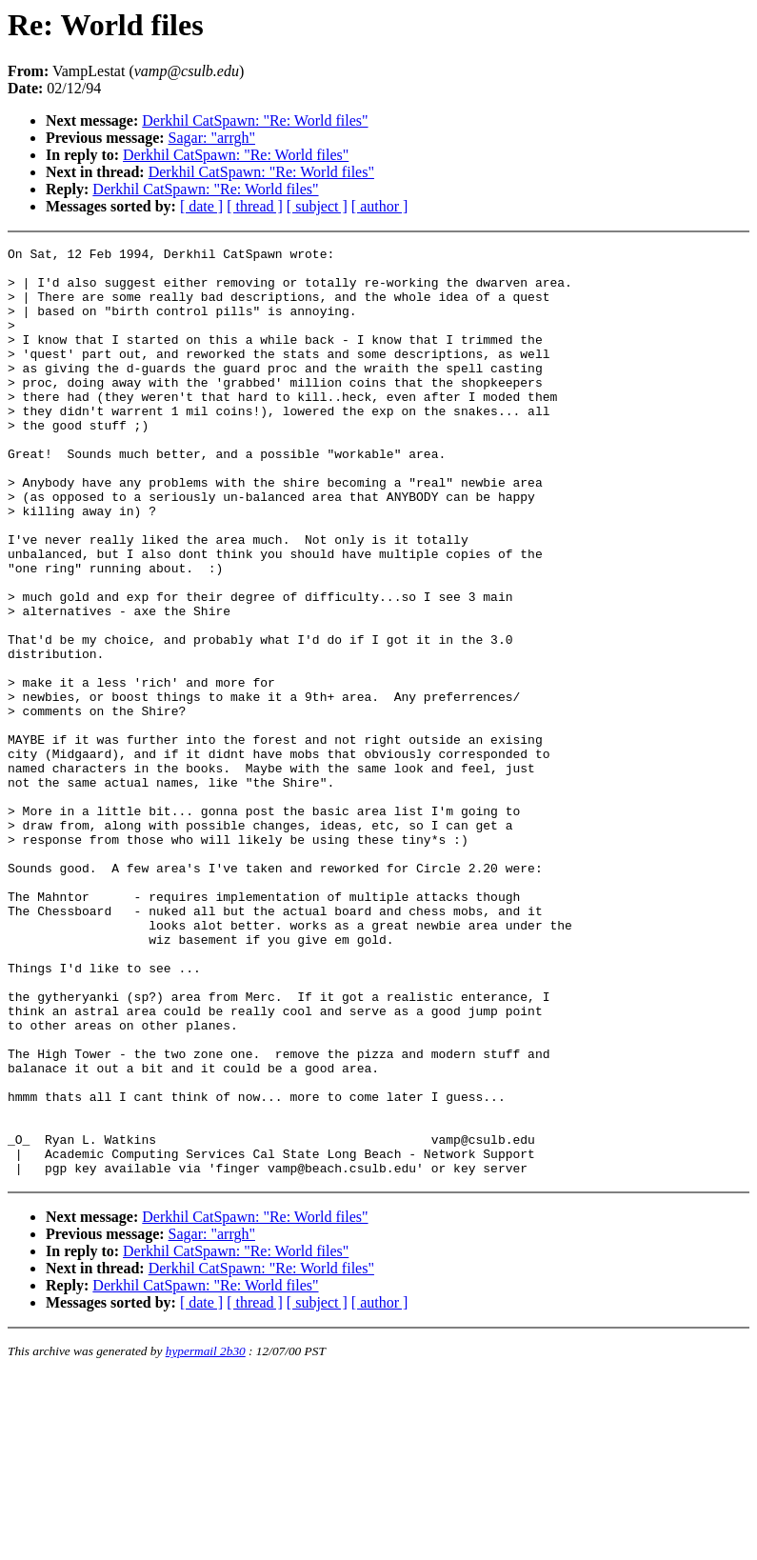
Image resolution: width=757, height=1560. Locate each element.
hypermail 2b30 (206, 1537)
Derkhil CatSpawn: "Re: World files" (255, 120)
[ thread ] (255, 206)
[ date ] (201, 206)
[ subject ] (317, 206)
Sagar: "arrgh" (212, 138)
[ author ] (379, 206)
